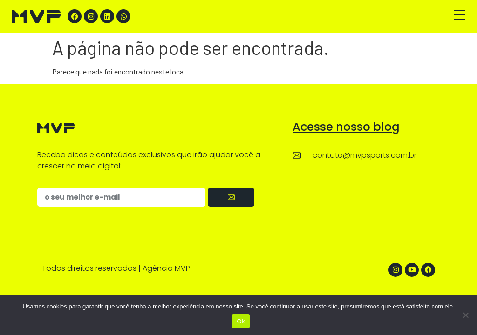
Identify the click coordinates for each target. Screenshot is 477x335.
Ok (241, 321)
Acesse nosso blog (346, 126)
